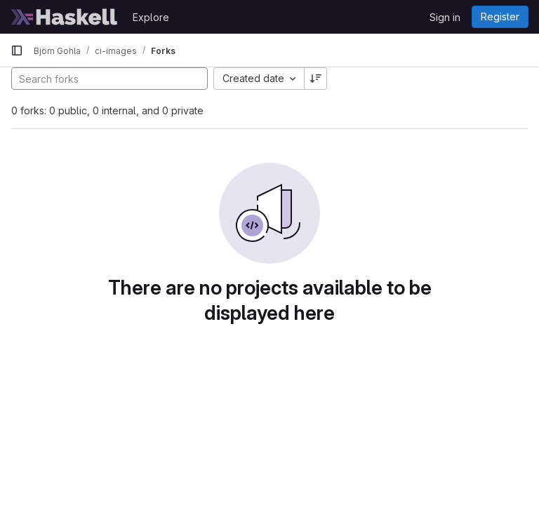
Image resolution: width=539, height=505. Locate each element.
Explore (151, 17)
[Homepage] (64, 17)
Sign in (445, 17)
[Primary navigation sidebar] (17, 50)
